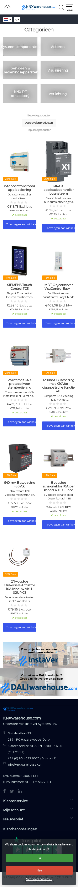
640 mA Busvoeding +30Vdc (19, 484)
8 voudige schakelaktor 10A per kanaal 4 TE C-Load (58, 486)
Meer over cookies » (39, 879)
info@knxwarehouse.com (25, 764)
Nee (39, 870)
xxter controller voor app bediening (19, 188)
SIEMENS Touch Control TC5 (19, 287)
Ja (39, 858)
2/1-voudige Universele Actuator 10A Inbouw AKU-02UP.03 (19, 587)
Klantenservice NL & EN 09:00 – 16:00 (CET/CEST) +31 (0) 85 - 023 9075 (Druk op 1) (35, 752)
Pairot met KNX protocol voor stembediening (19, 383)
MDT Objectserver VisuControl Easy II (58, 287)
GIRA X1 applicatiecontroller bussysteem (58, 189)
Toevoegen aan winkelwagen (21, 224)
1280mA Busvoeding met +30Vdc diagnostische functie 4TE (58, 385)
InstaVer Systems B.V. (41, 724)
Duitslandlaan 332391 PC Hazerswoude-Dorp (29, 736)
